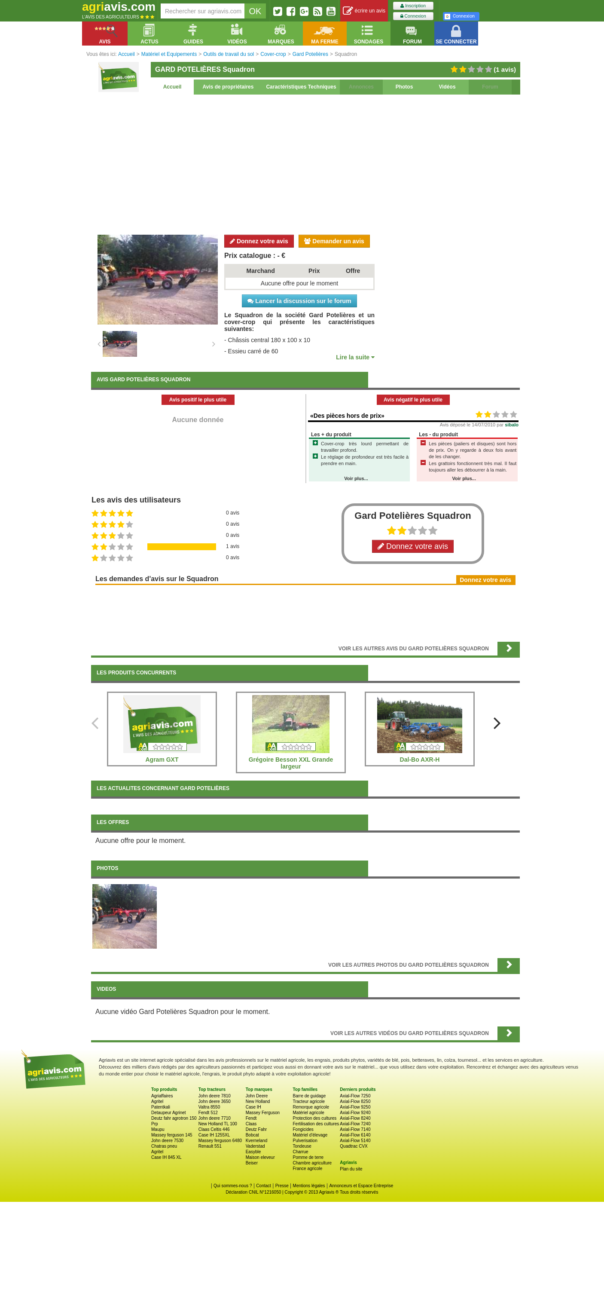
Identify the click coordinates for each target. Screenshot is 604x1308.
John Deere (257, 1096)
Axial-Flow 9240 (355, 1112)
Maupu (158, 1129)
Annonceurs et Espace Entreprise (361, 1185)
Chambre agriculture (312, 1163)
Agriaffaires (162, 1096)
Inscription (413, 6)
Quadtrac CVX (353, 1146)
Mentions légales (309, 1185)
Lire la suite (355, 357)
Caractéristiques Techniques (301, 87)
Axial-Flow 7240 (355, 1123)
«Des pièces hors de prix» (347, 415)
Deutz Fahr (256, 1129)
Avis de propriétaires (228, 87)
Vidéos (447, 87)
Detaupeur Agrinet (168, 1112)
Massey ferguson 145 (171, 1135)
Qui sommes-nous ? (233, 1185)
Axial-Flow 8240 (355, 1118)
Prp (154, 1123)
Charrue (300, 1151)
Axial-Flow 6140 (355, 1135)
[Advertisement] (305, 163)
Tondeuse (302, 1146)
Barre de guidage (309, 1096)
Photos (404, 87)
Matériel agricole (308, 1112)
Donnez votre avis (259, 241)
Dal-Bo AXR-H (420, 759)
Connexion (413, 16)
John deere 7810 (214, 1096)
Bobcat (252, 1135)
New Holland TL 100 (217, 1123)
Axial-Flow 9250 (355, 1107)
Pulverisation (305, 1140)
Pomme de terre (308, 1157)
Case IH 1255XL (214, 1135)
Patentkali (160, 1107)
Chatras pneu (164, 1146)
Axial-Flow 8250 (355, 1101)
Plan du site (351, 1169)
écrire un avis (364, 11)
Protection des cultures (314, 1118)
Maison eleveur (260, 1157)
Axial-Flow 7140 (355, 1129)
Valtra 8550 (209, 1107)
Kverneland (257, 1140)
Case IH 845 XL (166, 1157)
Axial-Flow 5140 (355, 1140)
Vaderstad (255, 1146)
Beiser (252, 1163)
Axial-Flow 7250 (355, 1096)
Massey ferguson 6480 (220, 1140)
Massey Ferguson (263, 1112)
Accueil (172, 87)
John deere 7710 (214, 1118)
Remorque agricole (311, 1107)
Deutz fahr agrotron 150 (174, 1118)
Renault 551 (210, 1146)
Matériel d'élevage (310, 1135)
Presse (282, 1185)
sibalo (512, 424)
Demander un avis (334, 241)
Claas (251, 1123)
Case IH (253, 1107)
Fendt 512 (208, 1112)
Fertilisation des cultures (316, 1123)
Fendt (251, 1118)
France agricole (307, 1168)
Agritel (157, 1101)
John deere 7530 (167, 1140)
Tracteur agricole (309, 1101)
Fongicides (303, 1129)
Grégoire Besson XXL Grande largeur (291, 763)
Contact (263, 1185)
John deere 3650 (214, 1101)
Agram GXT (161, 759)
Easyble (253, 1151)
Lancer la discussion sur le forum (299, 300)
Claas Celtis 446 (214, 1129)
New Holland (258, 1101)
